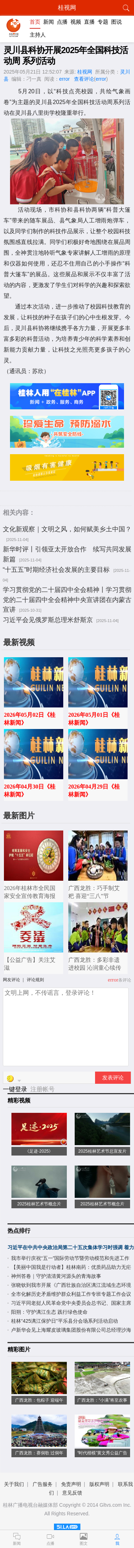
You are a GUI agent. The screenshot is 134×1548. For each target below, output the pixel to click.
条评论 (124, 980)
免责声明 (71, 1484)
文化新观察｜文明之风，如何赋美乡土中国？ (67, 529)
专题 (103, 22)
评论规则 (35, 979)
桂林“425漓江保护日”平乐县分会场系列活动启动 (64, 1321)
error (64, 79)
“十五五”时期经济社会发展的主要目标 (56, 569)
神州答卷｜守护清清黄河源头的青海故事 (56, 1276)
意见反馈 (72, 1493)
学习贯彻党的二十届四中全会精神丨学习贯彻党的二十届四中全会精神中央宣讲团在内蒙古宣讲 (67, 599)
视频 (75, 22)
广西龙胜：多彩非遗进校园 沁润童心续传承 (94, 968)
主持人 (38, 35)
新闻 (48, 22)
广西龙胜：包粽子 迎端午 (39, 1400)
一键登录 (16, 1089)
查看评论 (84, 79)
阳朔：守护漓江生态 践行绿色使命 (49, 1312)
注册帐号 (42, 1089)
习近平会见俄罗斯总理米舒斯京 (48, 620)
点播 (62, 22)
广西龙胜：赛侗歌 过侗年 (39, 1452)
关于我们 (14, 1484)
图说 (116, 22)
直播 (89, 22)
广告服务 (43, 1484)
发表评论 (113, 1078)
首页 (35, 22)
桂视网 (84, 72)
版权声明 (99, 1484)
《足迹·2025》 (39, 1151)
